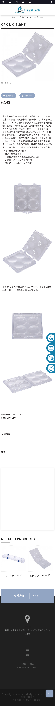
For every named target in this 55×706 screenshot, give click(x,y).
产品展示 (24, 17)
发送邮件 (10, 95)
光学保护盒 (37, 17)
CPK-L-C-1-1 (17, 414)
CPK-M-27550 (13, 575)
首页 (14, 17)
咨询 (36, 596)
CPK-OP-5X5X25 (40, 575)
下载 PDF (28, 95)
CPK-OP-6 (11, 418)
